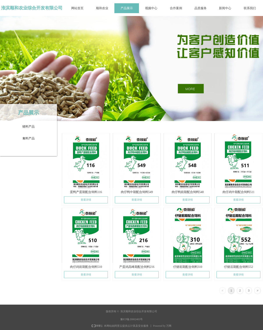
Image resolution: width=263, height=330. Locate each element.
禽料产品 (28, 138)
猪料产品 (28, 126)
